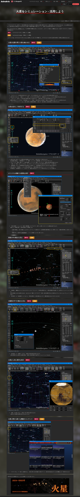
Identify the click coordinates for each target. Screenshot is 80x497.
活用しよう (47, 1)
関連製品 (63, 1)
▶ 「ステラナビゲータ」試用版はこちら (16, 28)
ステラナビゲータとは (34, 1)
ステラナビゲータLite (17, 35)
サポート (70, 1)
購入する (75, 4)
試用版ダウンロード (66, 4)
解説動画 (24, 232)
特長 (41, 1)
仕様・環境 (55, 1)
